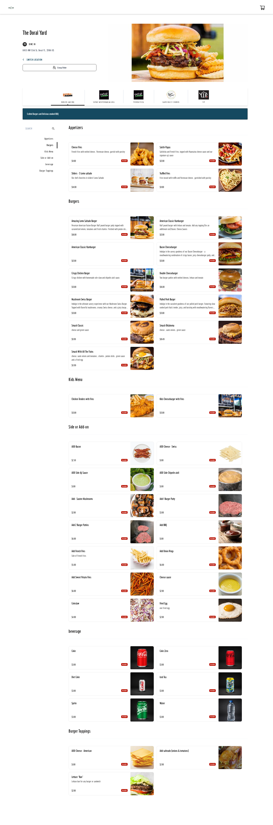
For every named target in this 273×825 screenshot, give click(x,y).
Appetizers (48, 138)
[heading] (158, 127)
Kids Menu (49, 151)
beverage (49, 164)
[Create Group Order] (59, 67)
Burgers (50, 145)
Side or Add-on (47, 157)
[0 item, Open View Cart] (262, 7)
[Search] (38, 128)
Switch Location (32, 59)
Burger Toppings (46, 170)
